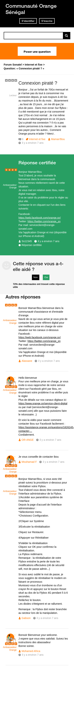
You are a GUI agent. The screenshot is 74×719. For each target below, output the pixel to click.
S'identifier (28, 21)
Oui (46, 277)
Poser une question (37, 51)
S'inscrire (46, 21)
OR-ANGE (28, 439)
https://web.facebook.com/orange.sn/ (39, 217)
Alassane (27, 360)
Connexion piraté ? (37, 83)
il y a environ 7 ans (48, 241)
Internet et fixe (37, 139)
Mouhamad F (29, 461)
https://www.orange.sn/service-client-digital (42, 403)
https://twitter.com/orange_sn (44, 221)
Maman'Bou (58, 139)
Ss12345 (27, 241)
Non (35, 277)
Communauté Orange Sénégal (31, 9)
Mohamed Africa (31, 651)
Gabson (26, 618)
